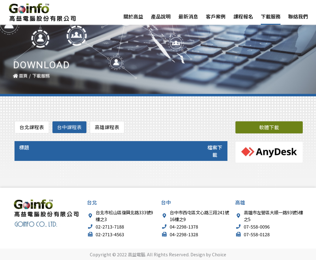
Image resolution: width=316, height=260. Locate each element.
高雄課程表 (107, 127)
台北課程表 (31, 127)
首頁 (20, 75)
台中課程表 (69, 127)
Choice (219, 254)
